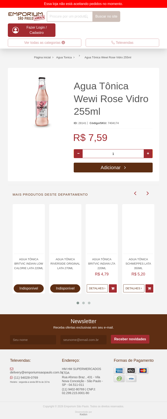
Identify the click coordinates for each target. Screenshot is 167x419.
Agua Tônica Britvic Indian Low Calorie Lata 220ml (28, 264)
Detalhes (97, 288)
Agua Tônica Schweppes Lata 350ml (138, 264)
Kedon (83, 414)
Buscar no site (106, 16)
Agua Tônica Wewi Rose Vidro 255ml (111, 98)
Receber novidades (130, 339)
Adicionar (113, 167)
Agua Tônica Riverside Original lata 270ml (65, 264)
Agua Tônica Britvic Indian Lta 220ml (101, 264)
